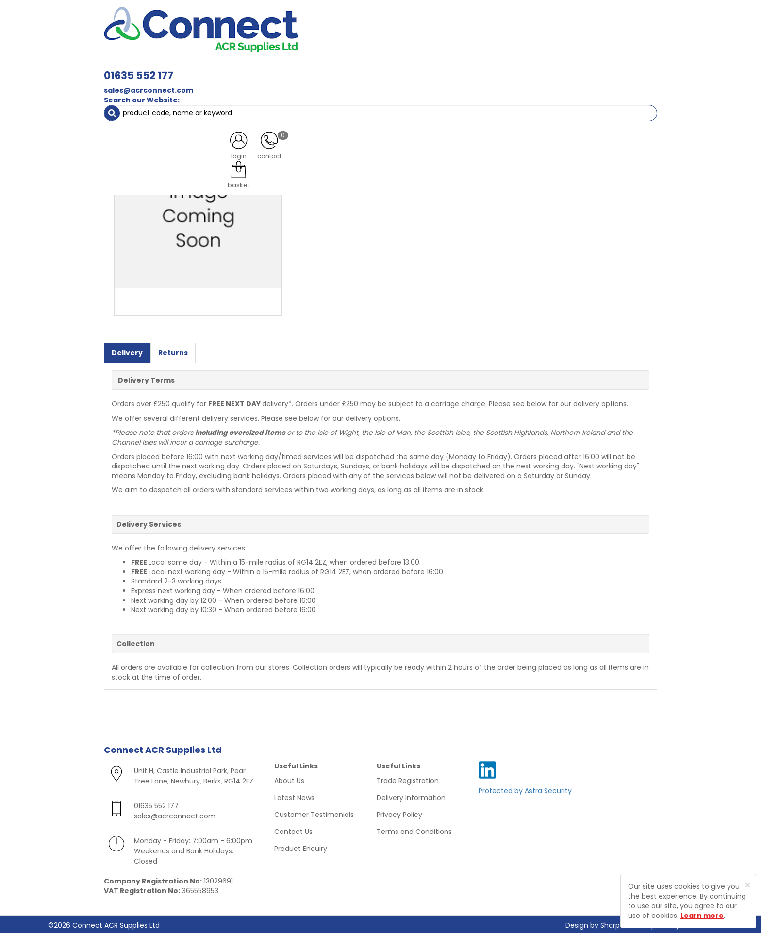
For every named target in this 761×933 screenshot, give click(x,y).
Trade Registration (408, 778)
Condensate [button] (384, 68)
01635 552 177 (275, 23)
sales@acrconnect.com (285, 38)
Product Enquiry (300, 846)
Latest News (294, 795)
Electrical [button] (485, 68)
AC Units (572, 68)
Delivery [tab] (127, 351)
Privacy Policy (399, 812)
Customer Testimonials (314, 812)
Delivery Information (411, 795)
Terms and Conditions (414, 829)
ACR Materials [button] (137, 68)
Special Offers (625, 68)
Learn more (702, 915)
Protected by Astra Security (525, 789)
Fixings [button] (438, 68)
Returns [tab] (173, 351)
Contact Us (293, 829)
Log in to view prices (337, 123)
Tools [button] (531, 68)
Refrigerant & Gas (315, 68)
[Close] (747, 885)
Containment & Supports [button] (225, 68)
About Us (289, 778)
